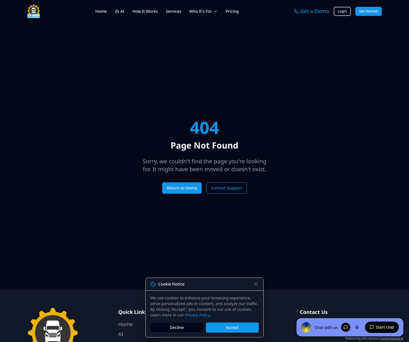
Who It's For (203, 11)
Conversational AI (391, 338)
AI (119, 11)
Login (342, 11)
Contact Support (226, 188)
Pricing (232, 11)
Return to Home (182, 188)
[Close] (256, 284)
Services (173, 11)
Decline (177, 327)
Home (101, 11)
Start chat (382, 327)
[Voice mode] (357, 327)
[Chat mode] (345, 327)
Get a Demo (311, 11)
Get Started (368, 11)
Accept (232, 327)
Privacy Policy (197, 315)
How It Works (145, 11)
